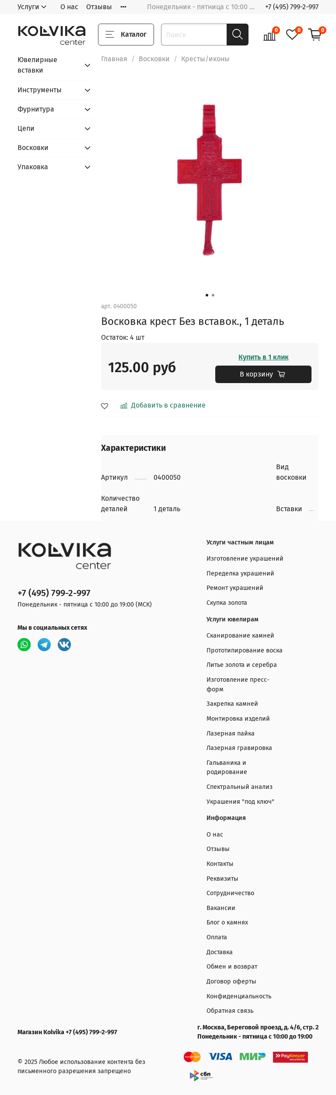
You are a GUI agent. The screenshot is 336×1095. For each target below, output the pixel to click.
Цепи (26, 128)
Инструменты (40, 90)
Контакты (220, 864)
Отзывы (99, 7)
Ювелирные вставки (37, 65)
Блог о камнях (227, 922)
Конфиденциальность (238, 996)
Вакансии (220, 908)
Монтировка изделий (238, 718)
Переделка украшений (240, 573)
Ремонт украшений (234, 588)
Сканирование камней (240, 635)
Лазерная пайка (230, 733)
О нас (69, 7)
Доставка (219, 952)
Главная (114, 59)
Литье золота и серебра (241, 665)
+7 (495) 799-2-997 (291, 7)
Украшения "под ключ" (240, 802)
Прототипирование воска (244, 650)
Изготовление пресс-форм (238, 684)
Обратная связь (229, 1011)
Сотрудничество (230, 893)
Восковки (154, 59)
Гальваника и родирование (226, 767)
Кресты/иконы (205, 59)
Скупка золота (226, 603)
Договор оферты (231, 981)
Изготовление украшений (245, 558)
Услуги (28, 7)
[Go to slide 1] (207, 295)
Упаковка (33, 167)
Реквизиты (222, 878)
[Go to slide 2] (213, 295)
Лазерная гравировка (239, 748)
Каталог (126, 34)
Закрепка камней (232, 704)
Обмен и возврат (231, 966)
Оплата (216, 937)
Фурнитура (36, 109)
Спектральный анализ (239, 787)
